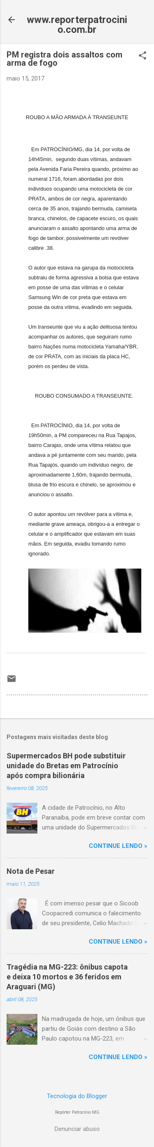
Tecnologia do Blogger (77, 1096)
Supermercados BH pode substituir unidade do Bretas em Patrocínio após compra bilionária (66, 765)
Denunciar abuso (77, 1129)
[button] (142, 56)
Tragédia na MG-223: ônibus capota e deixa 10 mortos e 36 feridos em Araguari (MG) (67, 977)
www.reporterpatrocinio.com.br (77, 24)
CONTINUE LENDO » (118, 846)
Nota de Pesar (31, 871)
